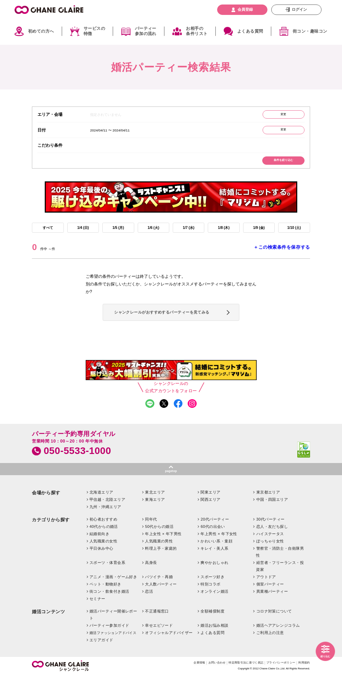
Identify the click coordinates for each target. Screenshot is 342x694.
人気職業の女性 (103, 559)
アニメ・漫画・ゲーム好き (113, 595)
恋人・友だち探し (272, 544)
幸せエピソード (159, 643)
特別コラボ (210, 602)
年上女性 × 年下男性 (163, 552)
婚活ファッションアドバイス (112, 651)
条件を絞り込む (279, 165)
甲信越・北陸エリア (107, 517)
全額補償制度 (212, 629)
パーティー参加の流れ (145, 31)
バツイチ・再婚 (159, 595)
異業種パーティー (272, 609)
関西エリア (210, 517)
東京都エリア (268, 510)
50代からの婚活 (159, 544)
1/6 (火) (153, 234)
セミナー (97, 617)
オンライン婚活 (214, 609)
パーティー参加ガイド (109, 643)
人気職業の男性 (159, 559)
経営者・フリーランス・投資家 (280, 584)
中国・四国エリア (272, 517)
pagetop (171, 488)
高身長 (151, 581)
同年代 (151, 537)
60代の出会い (212, 544)
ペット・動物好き (105, 602)
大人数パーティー (161, 602)
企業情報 (172, 682)
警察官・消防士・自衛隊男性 (280, 569)
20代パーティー (214, 537)
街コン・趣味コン (310, 31)
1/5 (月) (118, 234)
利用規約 (303, 682)
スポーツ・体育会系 (107, 581)
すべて (48, 234)
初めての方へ (41, 31)
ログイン (299, 9)
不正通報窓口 (157, 629)
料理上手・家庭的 (161, 566)
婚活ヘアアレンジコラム (278, 643)
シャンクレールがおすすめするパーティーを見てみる (169, 324)
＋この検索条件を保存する (282, 254)
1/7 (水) (188, 234)
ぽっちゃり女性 (270, 559)
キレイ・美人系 (214, 566)
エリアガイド (101, 658)
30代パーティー (270, 537)
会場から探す (46, 510)
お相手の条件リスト (196, 31)
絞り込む (323, 655)
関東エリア (210, 510)
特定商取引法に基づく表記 (230, 682)
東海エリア (155, 517)
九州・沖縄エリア (105, 525)
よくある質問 (250, 31)
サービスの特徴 (94, 31)
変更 (279, 115)
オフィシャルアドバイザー (169, 651)
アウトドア (266, 595)
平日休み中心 (101, 566)
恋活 (149, 609)
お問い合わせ (194, 682)
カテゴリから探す (50, 537)
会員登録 (245, 9)
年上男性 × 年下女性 (218, 552)
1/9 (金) (259, 234)
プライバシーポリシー (274, 682)
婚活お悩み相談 (214, 643)
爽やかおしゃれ (214, 581)
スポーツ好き (212, 595)
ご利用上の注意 (270, 651)
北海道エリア (101, 510)
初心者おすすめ (103, 537)
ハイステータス (270, 552)
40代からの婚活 (103, 544)
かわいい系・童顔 (216, 559)
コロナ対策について (274, 629)
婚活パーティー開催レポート (113, 632)
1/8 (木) (224, 234)
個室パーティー (270, 602)
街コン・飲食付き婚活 (109, 609)
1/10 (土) (294, 234)
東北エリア (155, 510)
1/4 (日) (83, 234)
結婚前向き (99, 552)
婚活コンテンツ (48, 629)
